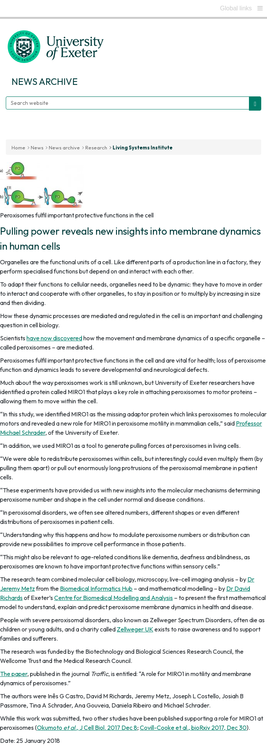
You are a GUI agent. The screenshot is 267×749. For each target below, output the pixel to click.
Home (18, 147)
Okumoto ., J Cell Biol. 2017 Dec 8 (87, 727)
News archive (64, 147)
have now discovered (54, 338)
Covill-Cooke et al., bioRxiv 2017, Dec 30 (193, 727)
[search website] (255, 103)
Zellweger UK (135, 629)
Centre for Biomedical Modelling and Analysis (113, 598)
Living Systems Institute (142, 147)
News (37, 147)
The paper (13, 674)
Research (96, 147)
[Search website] (127, 102)
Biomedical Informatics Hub (96, 588)
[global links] (241, 8)
